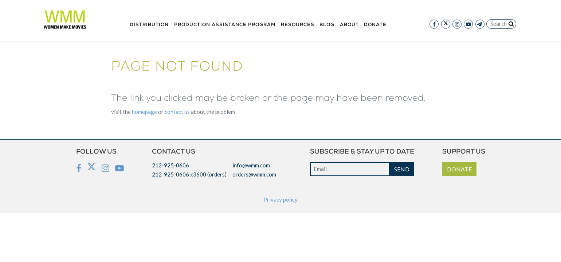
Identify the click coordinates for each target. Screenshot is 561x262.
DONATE (459, 169)
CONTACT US (177, 111)
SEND (401, 169)
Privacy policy (280, 199)
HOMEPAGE (144, 111)
